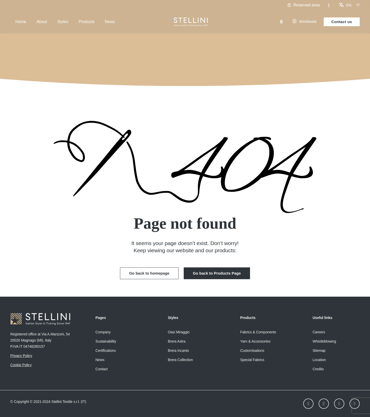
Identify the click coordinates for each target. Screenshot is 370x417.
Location (319, 360)
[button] (281, 21)
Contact (102, 369)
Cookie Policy (21, 365)
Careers (318, 332)
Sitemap (318, 350)
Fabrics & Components (258, 332)
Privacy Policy (21, 356)
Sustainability (106, 341)
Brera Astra (177, 341)
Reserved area (306, 5)
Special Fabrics (252, 360)
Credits (317, 369)
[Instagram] (324, 404)
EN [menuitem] (348, 5)
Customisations (252, 350)
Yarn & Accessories (255, 341)
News (100, 360)
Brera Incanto (178, 350)
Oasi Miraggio (179, 332)
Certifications (106, 350)
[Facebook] (339, 404)
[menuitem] (348, 5)
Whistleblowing (324, 341)
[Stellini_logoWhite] (185, 21)
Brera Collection (180, 360)
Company (103, 332)
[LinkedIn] (308, 404)
